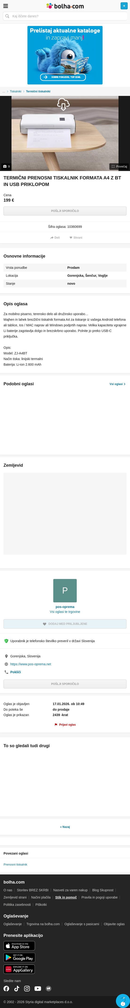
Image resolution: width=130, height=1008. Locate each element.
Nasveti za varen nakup (70, 890)
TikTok (16, 988)
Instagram (27, 988)
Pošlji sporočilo (65, 211)
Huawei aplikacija (19, 969)
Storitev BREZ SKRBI (33, 890)
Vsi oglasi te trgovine (65, 612)
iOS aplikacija (19, 945)
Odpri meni (5, 6)
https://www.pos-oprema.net (30, 664)
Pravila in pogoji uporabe (99, 897)
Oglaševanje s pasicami (82, 924)
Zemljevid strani (15, 897)
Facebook (6, 988)
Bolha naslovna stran (65, 5)
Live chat (123, 1001)
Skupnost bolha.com (48, 988)
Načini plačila (40, 897)
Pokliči (15, 672)
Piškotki (41, 904)
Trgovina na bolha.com (43, 924)
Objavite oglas (114, 924)
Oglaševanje (13, 924)
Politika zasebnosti (17, 904)
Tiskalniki (15, 91)
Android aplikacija (19, 957)
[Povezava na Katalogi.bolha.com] (65, 55)
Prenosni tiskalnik (15, 864)
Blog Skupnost (102, 890)
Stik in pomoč (66, 897)
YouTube (37, 988)
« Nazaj (65, 827)
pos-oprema (65, 607)
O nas (8, 890)
